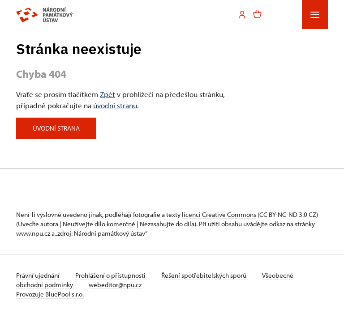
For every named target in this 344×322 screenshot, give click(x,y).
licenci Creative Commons (219, 214)
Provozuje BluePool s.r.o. (50, 294)
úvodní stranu (115, 105)
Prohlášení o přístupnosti (111, 275)
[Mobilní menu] (315, 14)
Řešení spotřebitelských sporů (204, 275)
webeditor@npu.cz (115, 284)
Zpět (107, 94)
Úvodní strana (56, 128)
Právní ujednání (38, 275)
